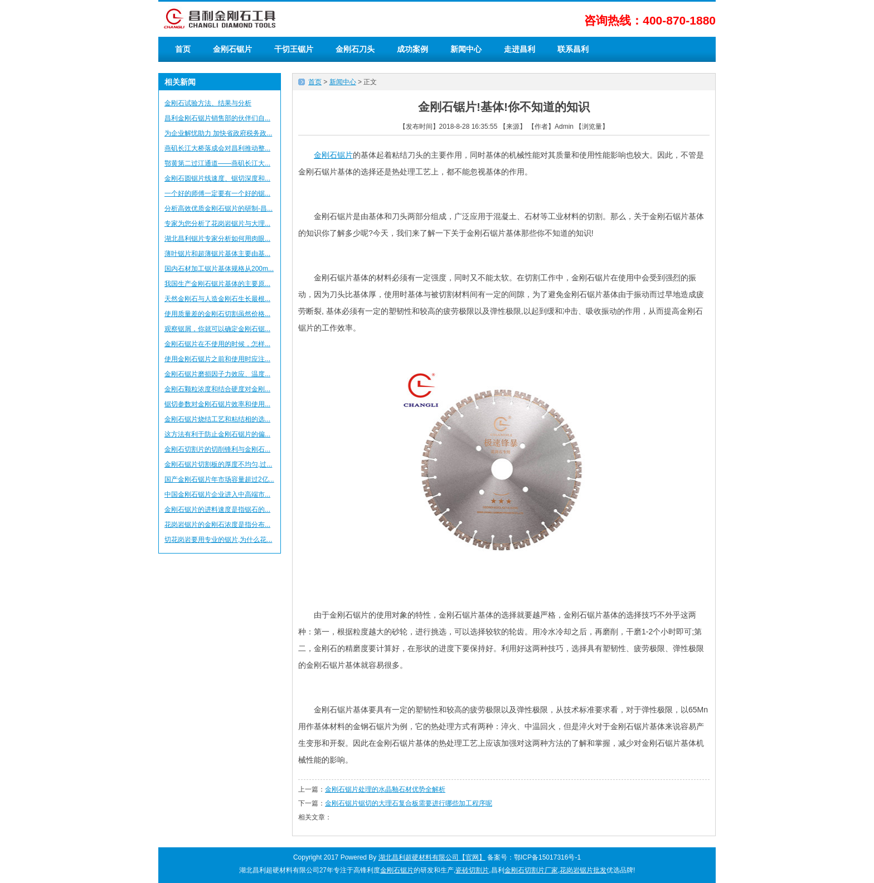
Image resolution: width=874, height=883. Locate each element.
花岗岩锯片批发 (583, 870)
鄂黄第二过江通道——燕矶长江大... (217, 163)
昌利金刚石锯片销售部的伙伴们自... (217, 118)
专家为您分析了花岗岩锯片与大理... (217, 223)
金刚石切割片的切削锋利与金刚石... (217, 449)
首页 (183, 49)
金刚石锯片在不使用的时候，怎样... (217, 344)
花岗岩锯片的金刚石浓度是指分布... (217, 524)
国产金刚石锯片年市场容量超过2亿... (219, 479)
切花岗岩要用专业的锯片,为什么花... (218, 540)
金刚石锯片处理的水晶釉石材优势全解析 (385, 789)
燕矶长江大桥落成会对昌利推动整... (217, 148)
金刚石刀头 (355, 49)
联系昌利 (573, 49)
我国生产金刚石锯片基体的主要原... (217, 284)
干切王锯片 (293, 49)
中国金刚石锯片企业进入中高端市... (217, 494)
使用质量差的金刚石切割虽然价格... (217, 314)
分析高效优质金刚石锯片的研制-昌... (218, 208)
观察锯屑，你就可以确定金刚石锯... (217, 329)
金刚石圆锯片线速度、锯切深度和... (217, 178)
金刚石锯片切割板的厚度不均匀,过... (218, 464)
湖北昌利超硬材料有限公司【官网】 (431, 857)
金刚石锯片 (232, 49)
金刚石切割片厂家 (531, 870)
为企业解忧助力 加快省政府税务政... (218, 133)
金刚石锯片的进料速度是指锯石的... (217, 509)
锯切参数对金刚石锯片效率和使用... (217, 404)
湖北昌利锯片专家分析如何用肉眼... (217, 238)
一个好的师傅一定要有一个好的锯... (217, 193)
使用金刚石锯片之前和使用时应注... (217, 359)
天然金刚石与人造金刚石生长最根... (217, 299)
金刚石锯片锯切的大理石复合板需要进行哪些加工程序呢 (408, 803)
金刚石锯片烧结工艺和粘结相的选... (217, 419)
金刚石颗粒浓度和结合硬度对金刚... (217, 389)
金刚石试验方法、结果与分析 (207, 103)
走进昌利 (519, 49)
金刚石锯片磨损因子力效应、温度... (217, 374)
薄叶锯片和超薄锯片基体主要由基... (217, 254)
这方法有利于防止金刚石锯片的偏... (217, 434)
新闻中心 (466, 49)
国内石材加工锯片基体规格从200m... (219, 269)
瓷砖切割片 (472, 870)
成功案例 (412, 49)
